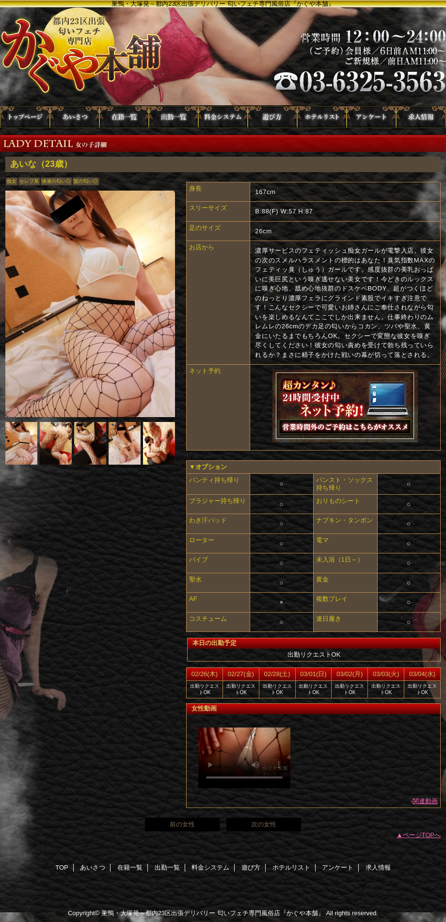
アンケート (371, 117)
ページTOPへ (422, 835)
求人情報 (421, 117)
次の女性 (263, 824)
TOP (25, 117)
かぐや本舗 (223, 56)
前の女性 (182, 824)
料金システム (223, 117)
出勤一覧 (173, 117)
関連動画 (425, 801)
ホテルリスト (322, 117)
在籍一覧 (124, 117)
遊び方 (272, 117)
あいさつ (74, 117)
